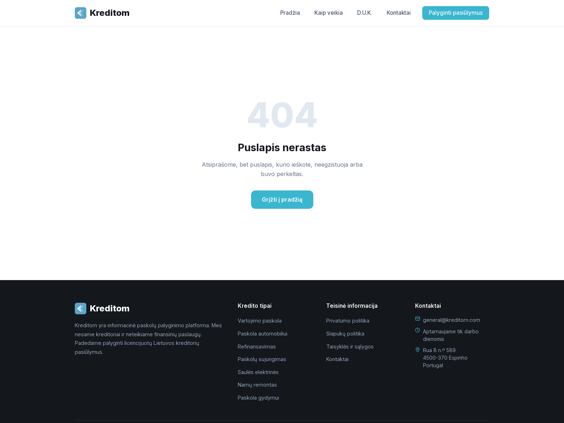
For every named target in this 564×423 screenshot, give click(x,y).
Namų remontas (257, 385)
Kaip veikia (328, 12)
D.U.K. (364, 12)
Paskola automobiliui (262, 333)
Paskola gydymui (258, 398)
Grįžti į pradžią (282, 199)
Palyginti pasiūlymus (456, 12)
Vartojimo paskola (260, 321)
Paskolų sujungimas (262, 359)
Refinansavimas (257, 346)
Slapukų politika (345, 333)
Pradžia (290, 12)
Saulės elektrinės (258, 372)
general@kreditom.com (451, 320)
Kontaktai (399, 12)
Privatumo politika (347, 321)
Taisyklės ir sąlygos (350, 346)
